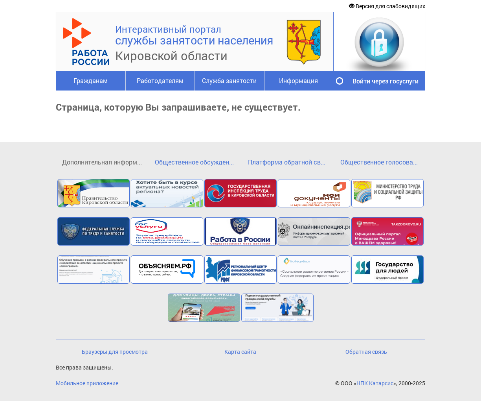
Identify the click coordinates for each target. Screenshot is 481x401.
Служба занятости (229, 80)
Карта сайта (240, 351)
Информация (298, 80)
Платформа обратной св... (286, 162)
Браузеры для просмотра (115, 351)
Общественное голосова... (379, 162)
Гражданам (90, 80)
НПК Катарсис (374, 383)
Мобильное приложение (87, 383)
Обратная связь (366, 351)
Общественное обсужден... (194, 162)
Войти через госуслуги (385, 81)
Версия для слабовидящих (387, 6)
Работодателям (160, 80)
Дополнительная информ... (102, 162)
